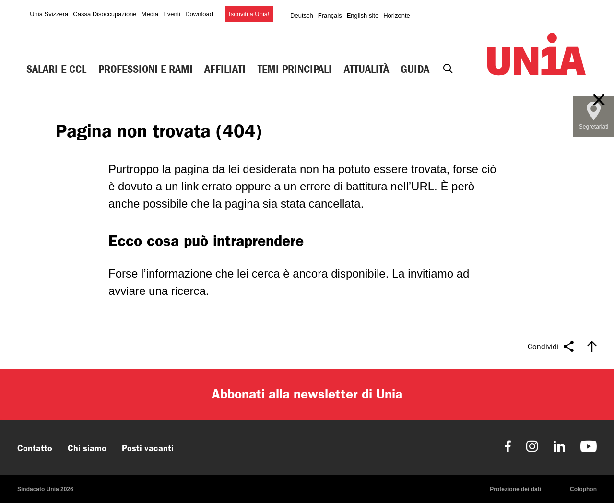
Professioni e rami (145, 69)
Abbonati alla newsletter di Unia (307, 394)
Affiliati (225, 69)
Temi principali (295, 69)
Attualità (366, 69)
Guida (415, 69)
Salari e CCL (56, 69)
